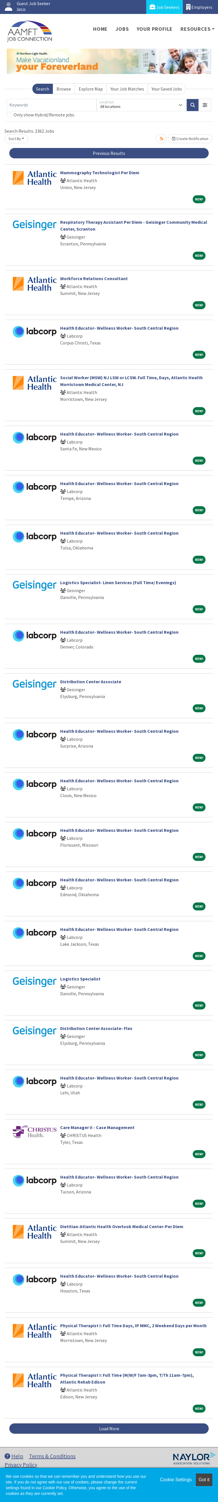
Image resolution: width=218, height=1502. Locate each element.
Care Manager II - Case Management (97, 1127)
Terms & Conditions (52, 1456)
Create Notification (190, 138)
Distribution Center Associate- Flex (96, 1028)
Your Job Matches (127, 89)
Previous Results (109, 153)
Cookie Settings (176, 1479)
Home (100, 29)
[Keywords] (52, 105)
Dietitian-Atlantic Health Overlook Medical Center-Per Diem (121, 1226)
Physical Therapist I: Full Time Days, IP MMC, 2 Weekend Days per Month (133, 1325)
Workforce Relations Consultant (94, 278)
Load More (109, 1428)
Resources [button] (195, 29)
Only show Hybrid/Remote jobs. (44, 115)
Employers (199, 7)
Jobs (122, 29)
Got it (204, 1479)
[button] (205, 105)
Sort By (15, 138)
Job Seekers (164, 7)
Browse (63, 89)
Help (14, 1456)
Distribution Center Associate (90, 681)
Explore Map (91, 89)
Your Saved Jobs (167, 89)
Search (42, 89)
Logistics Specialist (80, 979)
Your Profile (155, 29)
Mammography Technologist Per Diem (99, 172)
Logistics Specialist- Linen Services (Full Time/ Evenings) (118, 582)
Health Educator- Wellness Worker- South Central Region (119, 328)
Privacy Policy (21, 1464)
